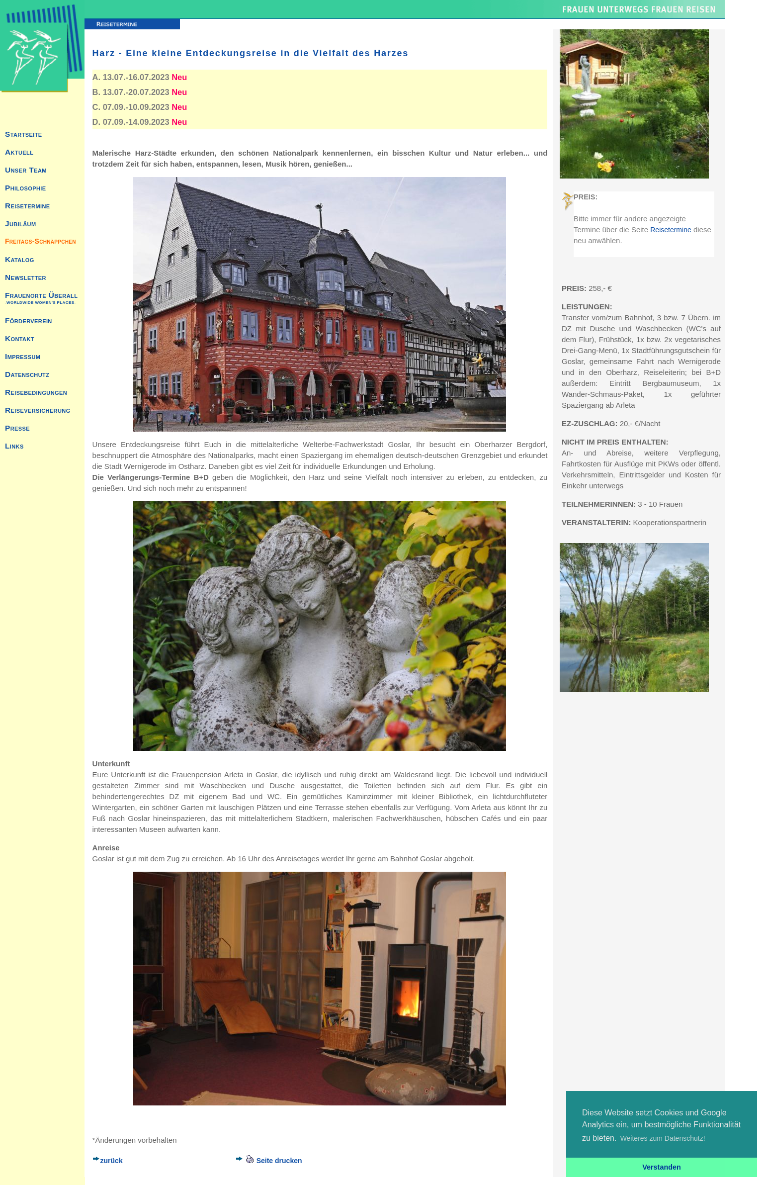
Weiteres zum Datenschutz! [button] (662, 1138)
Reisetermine (670, 230)
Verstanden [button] (661, 1167)
